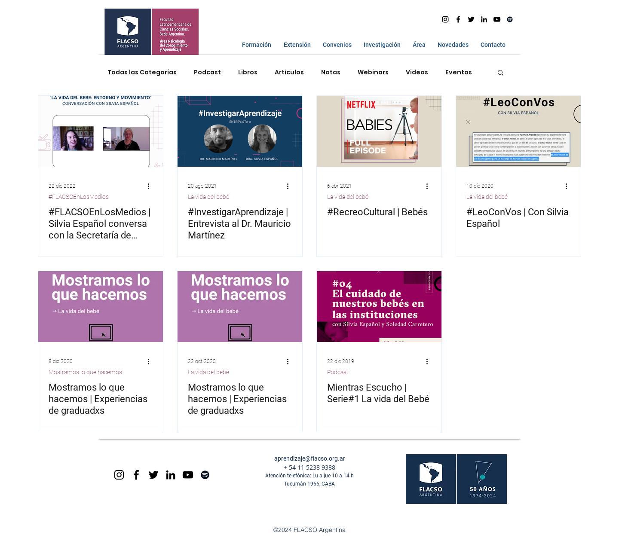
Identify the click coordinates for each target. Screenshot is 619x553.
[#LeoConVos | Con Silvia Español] (518, 131)
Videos (417, 72)
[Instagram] (445, 19)
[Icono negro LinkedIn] (484, 19)
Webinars (373, 72)
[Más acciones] (151, 186)
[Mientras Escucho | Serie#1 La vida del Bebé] (379, 306)
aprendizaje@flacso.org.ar (309, 458)
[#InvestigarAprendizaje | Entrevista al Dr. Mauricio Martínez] (240, 131)
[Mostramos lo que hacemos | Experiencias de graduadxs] (100, 306)
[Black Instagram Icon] (119, 474)
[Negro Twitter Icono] (471, 19)
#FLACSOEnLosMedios (79, 196)
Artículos (289, 72)
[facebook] (458, 19)
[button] (255, 45)
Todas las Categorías (142, 72)
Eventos (458, 72)
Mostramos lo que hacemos (85, 372)
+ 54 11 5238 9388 (309, 467)
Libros (247, 72)
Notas (330, 72)
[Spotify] (510, 19)
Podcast (207, 72)
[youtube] (497, 19)
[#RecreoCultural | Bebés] (379, 131)
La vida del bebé (208, 196)
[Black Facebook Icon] (136, 474)
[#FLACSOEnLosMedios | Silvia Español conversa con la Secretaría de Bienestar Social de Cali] (100, 131)
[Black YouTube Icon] (187, 474)
